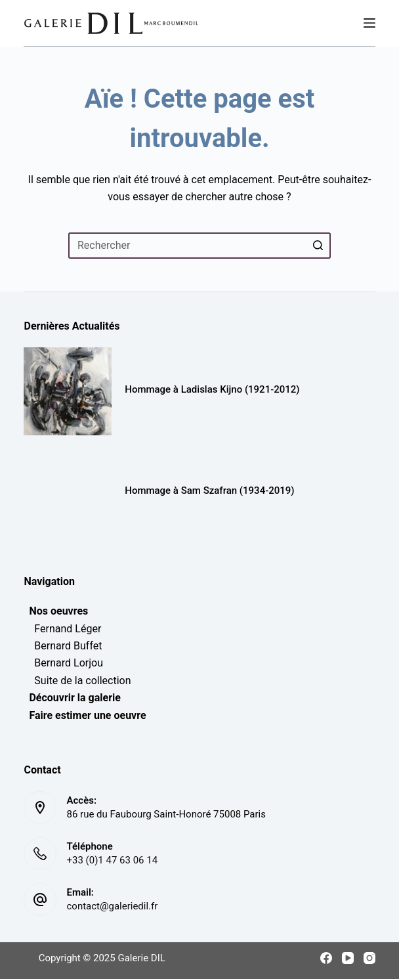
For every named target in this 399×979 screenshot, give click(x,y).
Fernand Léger (62, 628)
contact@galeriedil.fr (112, 906)
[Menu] (369, 23)
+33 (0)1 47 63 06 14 (112, 860)
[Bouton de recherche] (317, 245)
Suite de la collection (77, 680)
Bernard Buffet (63, 646)
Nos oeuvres (56, 611)
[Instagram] (369, 958)
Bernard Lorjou (63, 663)
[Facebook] (326, 958)
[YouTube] (348, 958)
